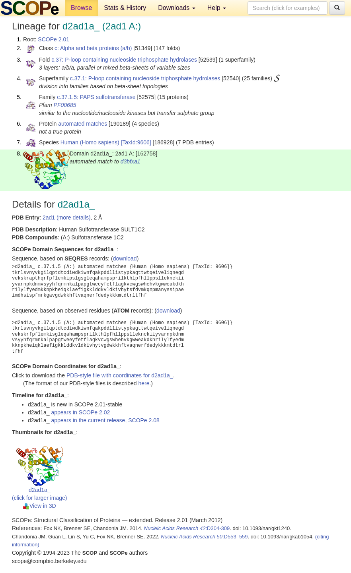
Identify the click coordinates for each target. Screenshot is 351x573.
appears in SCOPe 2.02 (80, 412)
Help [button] (216, 7)
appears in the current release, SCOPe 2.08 (105, 420)
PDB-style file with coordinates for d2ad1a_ (119, 375)
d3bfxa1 (130, 161)
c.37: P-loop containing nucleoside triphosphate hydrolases (124, 59)
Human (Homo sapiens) (89, 142)
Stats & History (125, 7)
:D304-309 (187, 528)
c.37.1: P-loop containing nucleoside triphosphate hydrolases (145, 78)
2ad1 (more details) (67, 217)
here (143, 383)
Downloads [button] (176, 7)
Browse (81, 7)
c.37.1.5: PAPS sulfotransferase (96, 97)
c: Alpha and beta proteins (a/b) (93, 48)
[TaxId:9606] (136, 142)
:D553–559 (204, 537)
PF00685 (65, 105)
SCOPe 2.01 (53, 39)
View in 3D (39, 506)
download (125, 258)
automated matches (82, 123)
